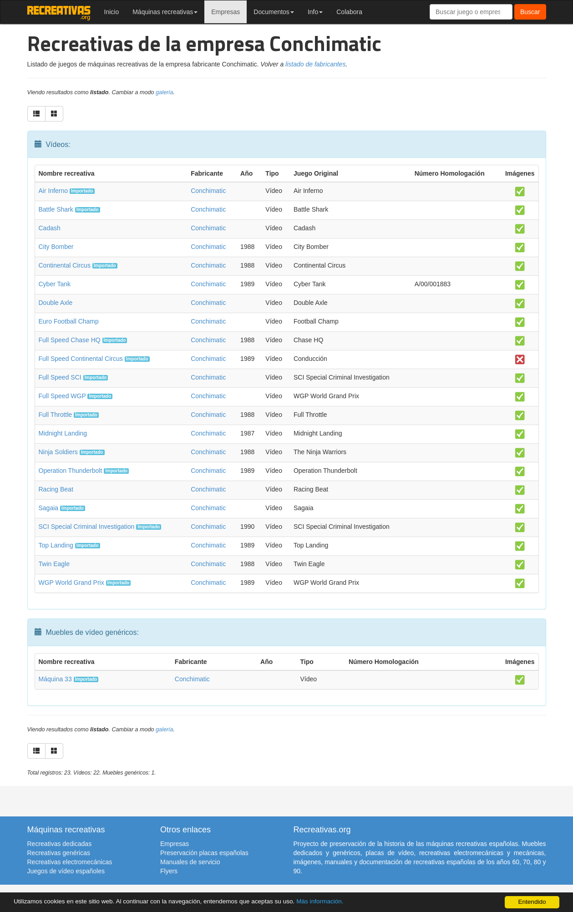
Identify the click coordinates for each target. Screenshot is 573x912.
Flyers (168, 871)
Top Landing (56, 545)
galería (164, 92)
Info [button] (315, 11)
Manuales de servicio (190, 862)
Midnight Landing (63, 433)
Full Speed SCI (60, 377)
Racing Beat (56, 489)
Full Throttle (55, 414)
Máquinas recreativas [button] (165, 11)
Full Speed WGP (62, 396)
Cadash (50, 228)
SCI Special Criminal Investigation (87, 526)
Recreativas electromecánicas (69, 862)
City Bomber (56, 246)
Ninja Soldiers (58, 452)
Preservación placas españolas (204, 852)
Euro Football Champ (69, 321)
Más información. (320, 901)
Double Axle (56, 302)
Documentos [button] (274, 11)
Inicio (111, 11)
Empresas (225, 11)
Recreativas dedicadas (59, 843)
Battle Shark (56, 209)
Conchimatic (208, 190)
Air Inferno (53, 190)
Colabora (349, 11)
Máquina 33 (55, 679)
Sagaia (49, 508)
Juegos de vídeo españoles (66, 871)
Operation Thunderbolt (70, 470)
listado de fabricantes (315, 64)
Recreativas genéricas (59, 852)
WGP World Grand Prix (71, 582)
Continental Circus (65, 265)
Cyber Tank (55, 284)
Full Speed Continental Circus (81, 358)
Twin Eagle (54, 563)
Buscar (530, 11)
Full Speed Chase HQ (70, 340)
